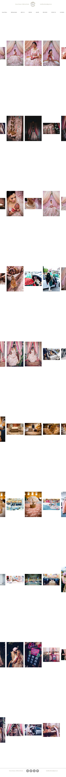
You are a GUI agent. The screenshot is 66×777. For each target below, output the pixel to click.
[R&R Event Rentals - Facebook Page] (30, 770)
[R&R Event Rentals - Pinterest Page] (37, 770)
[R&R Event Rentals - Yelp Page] (34, 770)
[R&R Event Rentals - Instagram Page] (27, 770)
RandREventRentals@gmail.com (52, 771)
